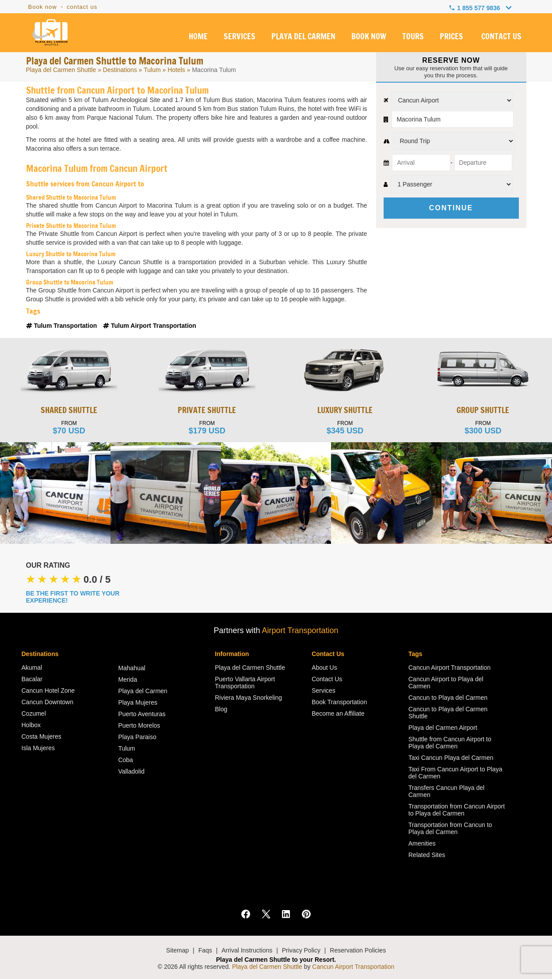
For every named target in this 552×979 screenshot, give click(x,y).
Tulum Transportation (62, 325)
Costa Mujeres (41, 736)
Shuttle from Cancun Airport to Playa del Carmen (449, 743)
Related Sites (426, 854)
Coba (125, 759)
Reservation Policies (358, 950)
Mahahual (131, 668)
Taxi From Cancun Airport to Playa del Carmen (455, 773)
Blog (221, 709)
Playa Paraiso (137, 736)
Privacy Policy (301, 950)
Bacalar (32, 679)
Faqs (205, 950)
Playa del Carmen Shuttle (61, 69)
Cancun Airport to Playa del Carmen (445, 682)
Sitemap (177, 950)
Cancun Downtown (48, 702)
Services (323, 690)
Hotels (176, 69)
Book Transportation (339, 702)
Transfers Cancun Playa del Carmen (446, 791)
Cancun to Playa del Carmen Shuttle (447, 713)
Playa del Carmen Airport (442, 727)
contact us (82, 7)
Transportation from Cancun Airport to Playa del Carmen (456, 810)
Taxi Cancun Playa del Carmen (450, 757)
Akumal (32, 667)
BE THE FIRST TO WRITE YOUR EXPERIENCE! (73, 597)
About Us (324, 667)
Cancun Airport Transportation (449, 667)
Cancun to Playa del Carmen (447, 697)
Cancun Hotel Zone (48, 690)
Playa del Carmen (142, 690)
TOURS (413, 37)
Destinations (120, 69)
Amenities (421, 843)
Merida (127, 679)
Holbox (31, 725)
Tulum (152, 69)
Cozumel (34, 713)
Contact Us (327, 679)
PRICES (451, 37)
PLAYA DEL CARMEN (303, 37)
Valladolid (131, 771)
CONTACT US (501, 37)
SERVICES (239, 37)
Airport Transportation (300, 630)
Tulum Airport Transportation (149, 325)
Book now (42, 7)
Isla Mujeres (38, 747)
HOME (198, 37)
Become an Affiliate (338, 713)
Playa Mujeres (137, 702)
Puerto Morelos (139, 725)
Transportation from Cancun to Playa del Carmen (450, 828)
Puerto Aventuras (141, 713)
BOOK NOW (368, 37)
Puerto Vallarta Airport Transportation (245, 682)
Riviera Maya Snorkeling (248, 697)
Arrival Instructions (246, 950)
